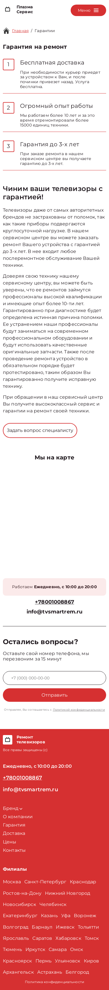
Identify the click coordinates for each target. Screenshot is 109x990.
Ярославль (16, 938)
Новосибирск (19, 904)
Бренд (12, 808)
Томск (92, 938)
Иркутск (35, 949)
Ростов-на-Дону (22, 893)
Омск (76, 949)
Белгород (77, 972)
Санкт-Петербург (45, 881)
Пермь (43, 961)
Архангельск (18, 972)
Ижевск (65, 927)
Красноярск (17, 961)
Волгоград (15, 927)
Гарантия (14, 825)
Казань (49, 915)
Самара (58, 949)
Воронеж (85, 915)
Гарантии (45, 30)
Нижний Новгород (67, 893)
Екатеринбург (20, 915)
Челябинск (52, 904)
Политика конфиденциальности (54, 982)
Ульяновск (67, 961)
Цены (10, 842)
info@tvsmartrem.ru (55, 612)
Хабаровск (68, 938)
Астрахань (49, 972)
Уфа (65, 915)
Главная (20, 30)
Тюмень (12, 949)
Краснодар (83, 881)
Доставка (14, 833)
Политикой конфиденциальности (79, 710)
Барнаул (42, 927)
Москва (12, 881)
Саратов (42, 938)
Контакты (14, 850)
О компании (18, 816)
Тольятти (88, 927)
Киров (91, 961)
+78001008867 (54, 602)
